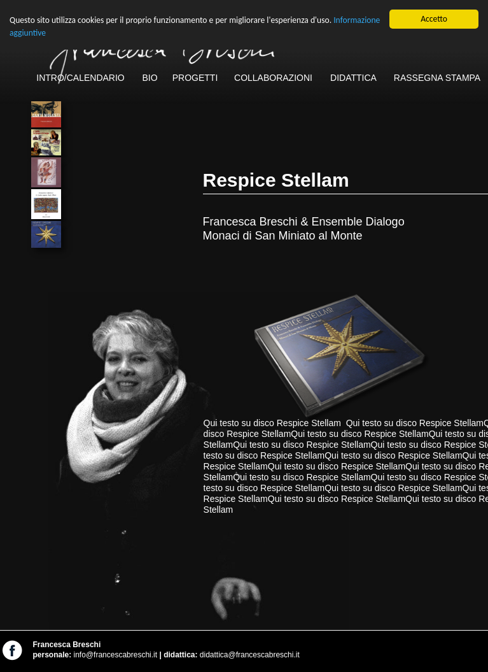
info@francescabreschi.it (116, 654)
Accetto (434, 18)
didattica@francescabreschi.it (250, 654)
